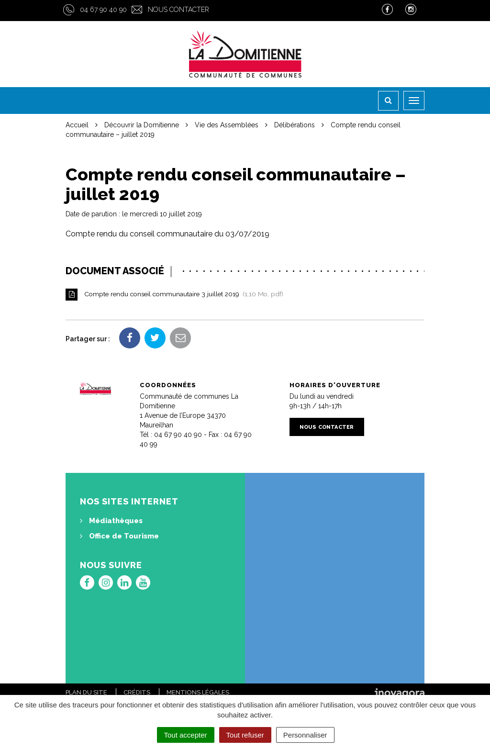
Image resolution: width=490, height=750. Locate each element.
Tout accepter (185, 735)
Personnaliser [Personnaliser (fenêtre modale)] (305, 735)
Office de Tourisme (119, 536)
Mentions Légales (198, 692)
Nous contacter (178, 9)
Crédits (136, 692)
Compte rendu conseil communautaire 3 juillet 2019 (178, 295)
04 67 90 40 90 (103, 9)
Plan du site (86, 692)
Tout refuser (245, 735)
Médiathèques (111, 520)
